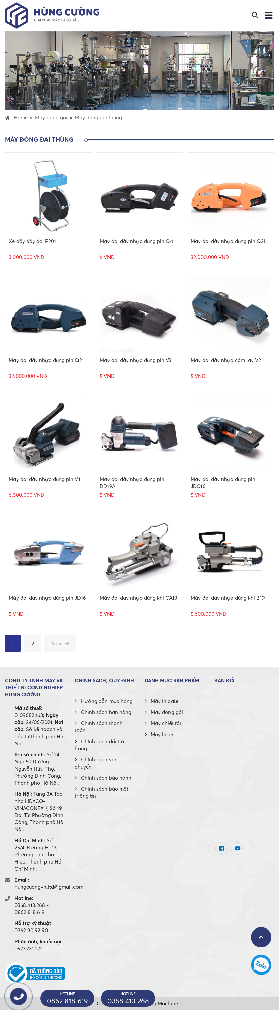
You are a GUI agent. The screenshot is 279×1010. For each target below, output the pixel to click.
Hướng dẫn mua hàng (107, 701)
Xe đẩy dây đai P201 (32, 241)
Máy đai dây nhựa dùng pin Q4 (136, 241)
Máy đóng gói (167, 712)
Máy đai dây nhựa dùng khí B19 (228, 598)
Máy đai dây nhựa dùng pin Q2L (229, 241)
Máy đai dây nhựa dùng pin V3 (136, 360)
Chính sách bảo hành (106, 778)
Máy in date (164, 701)
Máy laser (162, 734)
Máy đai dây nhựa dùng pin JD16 (47, 598)
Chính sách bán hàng (106, 712)
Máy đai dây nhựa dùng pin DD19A (132, 482)
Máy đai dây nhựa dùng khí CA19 (138, 598)
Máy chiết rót (166, 723)
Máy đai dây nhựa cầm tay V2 (226, 360)
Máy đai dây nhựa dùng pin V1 (44, 479)
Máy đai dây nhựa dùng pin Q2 (45, 360)
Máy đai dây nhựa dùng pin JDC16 (223, 482)
